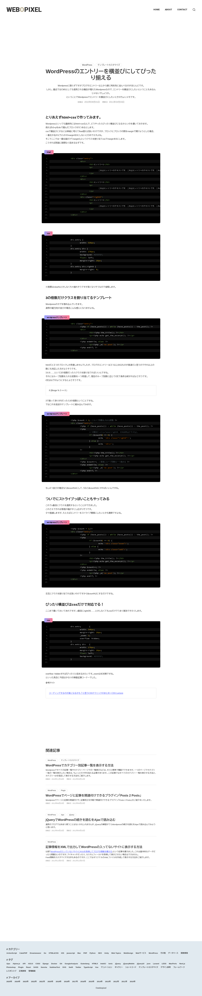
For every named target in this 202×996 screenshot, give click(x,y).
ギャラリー (119, 967)
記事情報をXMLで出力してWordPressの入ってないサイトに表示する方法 (94, 847)
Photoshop (11, 967)
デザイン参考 (166, 967)
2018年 (67, 981)
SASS (35, 967)
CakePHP (23, 953)
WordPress (87, 65)
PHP (85, 953)
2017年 (75, 981)
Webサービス (141, 953)
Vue (96, 967)
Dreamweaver (35, 953)
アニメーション (106, 967)
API (24, 964)
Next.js (182, 964)
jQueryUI (140, 964)
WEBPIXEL (24, 9)
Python (92, 953)
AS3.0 (30, 964)
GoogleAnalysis (71, 964)
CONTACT (182, 9)
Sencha (44, 967)
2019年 (58, 981)
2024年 (17, 981)
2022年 (34, 981)
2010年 (133, 981)
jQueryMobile (128, 964)
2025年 (9, 981)
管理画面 (31, 971)
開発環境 (184, 953)
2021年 (42, 981)
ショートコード (130, 967)
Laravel (156, 964)
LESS (164, 964)
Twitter (78, 967)
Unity (106, 953)
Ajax (62, 815)
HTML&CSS (54, 953)
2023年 (26, 981)
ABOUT (168, 9)
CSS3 (38, 964)
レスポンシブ (11, 971)
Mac (79, 953)
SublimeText (55, 967)
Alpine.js (16, 964)
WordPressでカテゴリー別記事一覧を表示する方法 (79, 765)
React (28, 967)
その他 (163, 953)
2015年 (91, 981)
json (148, 964)
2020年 (50, 981)
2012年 (116, 981)
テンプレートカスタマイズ (109, 65)
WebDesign (128, 953)
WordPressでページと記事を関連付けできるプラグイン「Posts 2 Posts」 (93, 795)
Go (45, 953)
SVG (64, 967)
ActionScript (11, 953)
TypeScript (88, 967)
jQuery (71, 815)
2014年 (100, 981)
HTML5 (95, 964)
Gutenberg (85, 964)
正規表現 (22, 971)
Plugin (63, 790)
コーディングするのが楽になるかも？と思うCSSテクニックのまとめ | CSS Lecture (86, 693)
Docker (54, 964)
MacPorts (173, 964)
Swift (71, 967)
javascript (71, 953)
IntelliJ (103, 964)
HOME (156, 9)
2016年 (83, 981)
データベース (173, 953)
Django (46, 964)
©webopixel (101, 988)
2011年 (124, 981)
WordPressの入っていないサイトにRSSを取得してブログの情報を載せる (81, 851)
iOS (62, 953)
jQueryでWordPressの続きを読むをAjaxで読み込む (80, 819)
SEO (100, 953)
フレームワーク (179, 967)
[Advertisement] (101, 37)
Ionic (110, 964)
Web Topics (116, 953)
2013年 (108, 981)
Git (61, 964)
